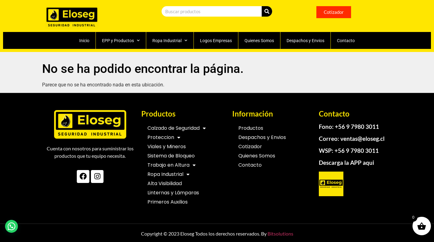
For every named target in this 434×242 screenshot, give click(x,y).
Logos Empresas (216, 40)
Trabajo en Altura (171, 165)
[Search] (267, 11)
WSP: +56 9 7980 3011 (349, 150)
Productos (250, 128)
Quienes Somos (259, 40)
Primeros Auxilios (167, 201)
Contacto (346, 40)
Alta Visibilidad (164, 183)
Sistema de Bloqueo (171, 155)
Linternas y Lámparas (173, 192)
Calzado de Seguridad (176, 128)
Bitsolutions (280, 233)
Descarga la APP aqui (346, 162)
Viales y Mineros (166, 146)
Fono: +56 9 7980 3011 (349, 126)
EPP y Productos (121, 40)
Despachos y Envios (305, 40)
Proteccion (163, 137)
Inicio (84, 40)
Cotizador (250, 146)
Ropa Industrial (169, 40)
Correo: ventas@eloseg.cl (352, 138)
